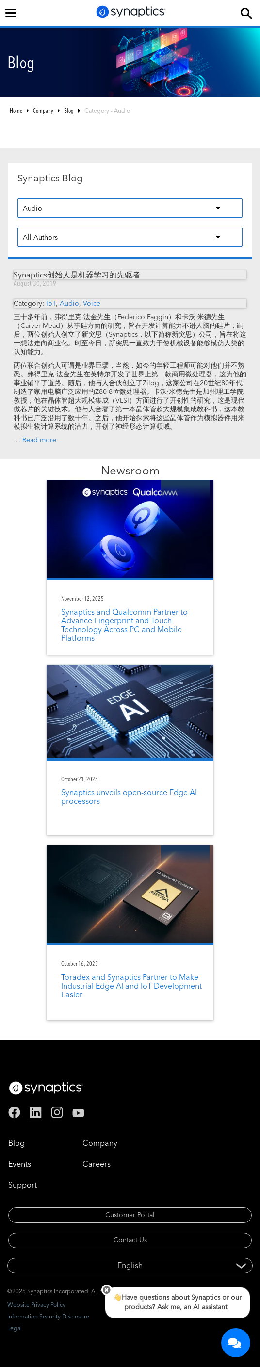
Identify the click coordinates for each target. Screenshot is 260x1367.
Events (19, 1164)
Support (22, 1184)
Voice (91, 303)
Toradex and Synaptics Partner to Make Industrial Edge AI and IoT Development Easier (131, 986)
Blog (69, 110)
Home (16, 110)
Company (43, 110)
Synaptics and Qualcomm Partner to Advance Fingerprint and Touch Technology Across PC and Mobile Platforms (124, 624)
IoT (51, 303)
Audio (69, 303)
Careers (96, 1164)
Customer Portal (130, 1214)
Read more (39, 440)
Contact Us (130, 1240)
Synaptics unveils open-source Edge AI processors (129, 796)
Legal (14, 1328)
